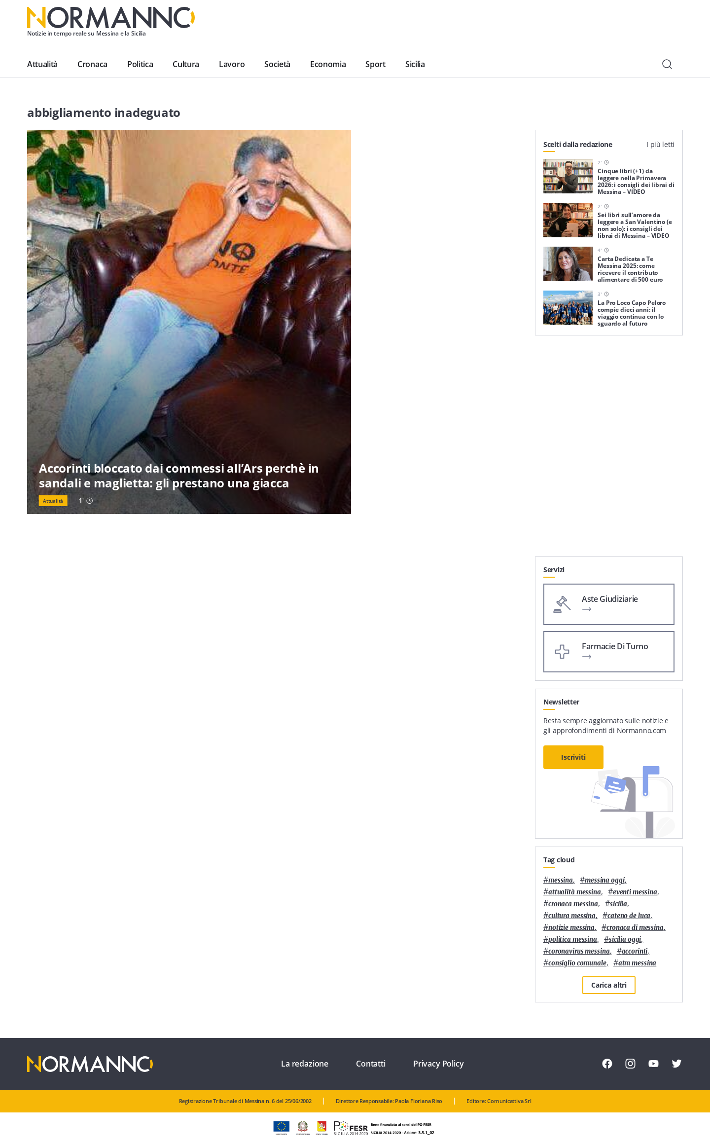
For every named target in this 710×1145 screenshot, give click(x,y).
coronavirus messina (579, 951)
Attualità (42, 64)
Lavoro (232, 64)
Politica (140, 64)
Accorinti (635, 951)
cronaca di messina (635, 927)
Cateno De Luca (628, 916)
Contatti (371, 1063)
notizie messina (571, 927)
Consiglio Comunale (577, 963)
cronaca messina (573, 904)
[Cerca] (667, 64)
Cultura (186, 64)
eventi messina (635, 892)
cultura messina (572, 916)
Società (277, 64)
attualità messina (574, 892)
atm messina (637, 963)
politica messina (572, 939)
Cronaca (92, 64)
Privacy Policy (438, 1063)
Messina (560, 880)
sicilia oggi (625, 939)
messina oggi (604, 880)
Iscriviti (573, 757)
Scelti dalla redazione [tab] (577, 144)
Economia (328, 64)
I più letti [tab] (660, 144)
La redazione (304, 1063)
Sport (375, 64)
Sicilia (415, 64)
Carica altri (609, 985)
